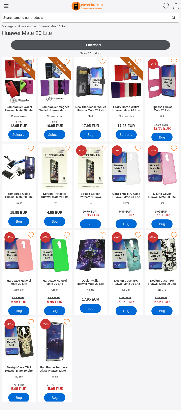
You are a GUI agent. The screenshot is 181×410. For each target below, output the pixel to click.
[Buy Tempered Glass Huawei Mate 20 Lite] (18, 221)
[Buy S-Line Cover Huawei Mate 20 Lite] (162, 224)
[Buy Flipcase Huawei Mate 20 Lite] (162, 137)
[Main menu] (6, 6)
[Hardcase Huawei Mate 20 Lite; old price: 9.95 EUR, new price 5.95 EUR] (18, 268)
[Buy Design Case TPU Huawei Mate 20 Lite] (126, 311)
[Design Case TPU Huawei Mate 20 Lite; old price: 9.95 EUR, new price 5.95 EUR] (126, 268)
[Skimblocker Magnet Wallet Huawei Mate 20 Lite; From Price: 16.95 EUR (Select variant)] (54, 93)
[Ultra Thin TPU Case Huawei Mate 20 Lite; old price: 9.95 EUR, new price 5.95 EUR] (126, 181)
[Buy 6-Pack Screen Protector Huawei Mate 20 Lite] (90, 224)
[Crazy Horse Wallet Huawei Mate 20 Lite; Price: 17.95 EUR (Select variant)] (126, 93)
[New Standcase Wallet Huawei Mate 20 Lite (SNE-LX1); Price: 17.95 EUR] (90, 93)
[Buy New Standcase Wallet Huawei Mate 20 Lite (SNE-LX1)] (90, 134)
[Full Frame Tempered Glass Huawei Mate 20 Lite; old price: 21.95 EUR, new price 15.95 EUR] (54, 355)
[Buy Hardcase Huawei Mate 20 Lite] (18, 311)
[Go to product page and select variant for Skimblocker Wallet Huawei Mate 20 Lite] (18, 134)
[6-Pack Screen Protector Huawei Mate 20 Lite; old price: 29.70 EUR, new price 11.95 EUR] (90, 181)
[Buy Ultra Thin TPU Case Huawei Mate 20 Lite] (126, 224)
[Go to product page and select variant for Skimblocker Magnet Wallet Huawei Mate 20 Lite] (54, 134)
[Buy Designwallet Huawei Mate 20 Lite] (90, 308)
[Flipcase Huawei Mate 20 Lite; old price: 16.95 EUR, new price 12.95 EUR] (162, 95)
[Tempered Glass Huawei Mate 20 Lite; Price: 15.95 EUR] (18, 180)
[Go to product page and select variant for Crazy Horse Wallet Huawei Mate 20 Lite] (126, 134)
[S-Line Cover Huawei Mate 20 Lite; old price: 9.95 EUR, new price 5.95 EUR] (162, 181)
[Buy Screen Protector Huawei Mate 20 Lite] (54, 221)
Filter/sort (90, 45)
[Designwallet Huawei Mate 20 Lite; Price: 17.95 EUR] (90, 267)
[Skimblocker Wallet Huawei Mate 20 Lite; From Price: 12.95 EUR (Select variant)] (18, 93)
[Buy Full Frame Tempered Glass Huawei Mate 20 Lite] (54, 397)
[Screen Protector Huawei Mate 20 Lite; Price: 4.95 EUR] (54, 180)
